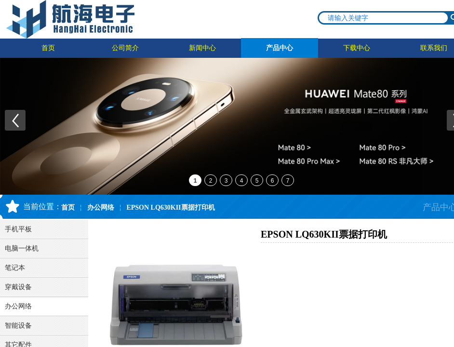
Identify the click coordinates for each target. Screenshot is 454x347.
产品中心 (279, 48)
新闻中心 (202, 48)
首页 (48, 48)
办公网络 (100, 207)
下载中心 (356, 48)
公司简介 (125, 48)
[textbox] (383, 17)
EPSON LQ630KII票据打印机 (170, 207)
